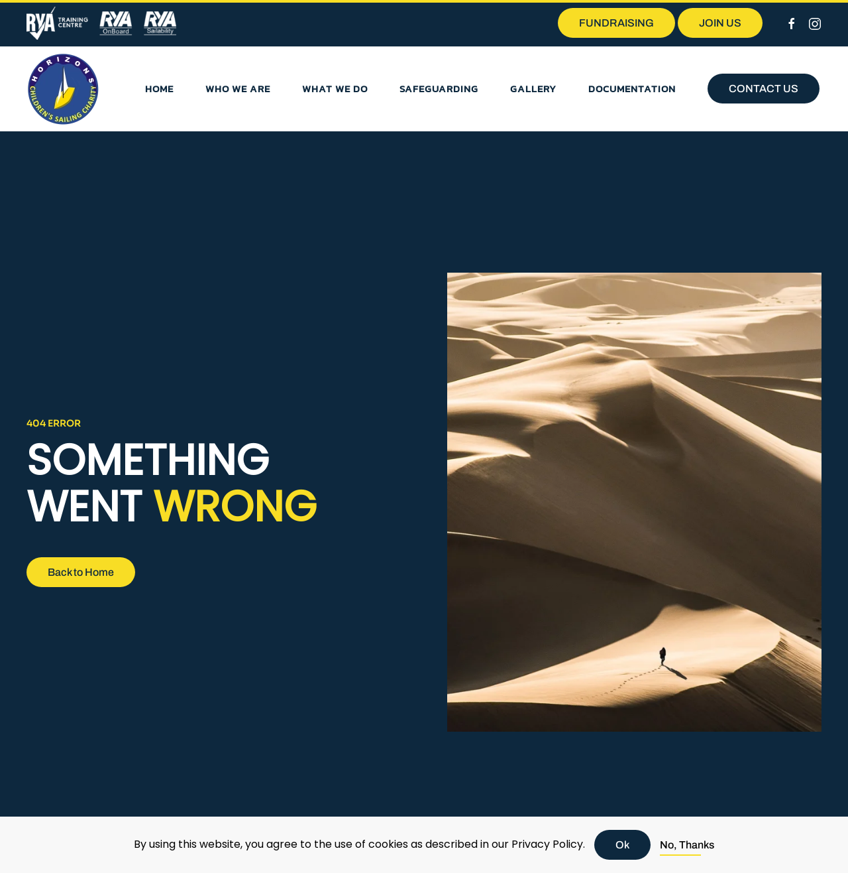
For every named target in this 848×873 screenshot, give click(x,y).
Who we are (237, 88)
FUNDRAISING (616, 23)
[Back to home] (63, 89)
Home (159, 88)
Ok (622, 844)
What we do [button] (335, 88)
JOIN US (720, 23)
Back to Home (81, 572)
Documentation (632, 88)
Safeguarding (438, 88)
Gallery (533, 88)
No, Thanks (687, 844)
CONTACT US (763, 88)
